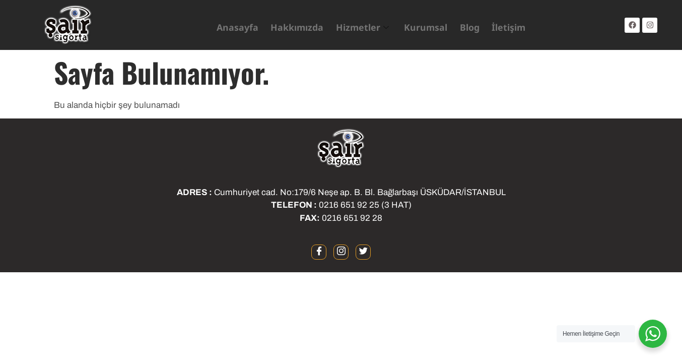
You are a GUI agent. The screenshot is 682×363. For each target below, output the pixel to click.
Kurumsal (416, 25)
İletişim (496, 25)
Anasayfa (243, 25)
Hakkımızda (298, 25)
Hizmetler (357, 25)
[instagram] (341, 252)
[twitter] (363, 252)
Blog (458, 25)
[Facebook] (318, 252)
